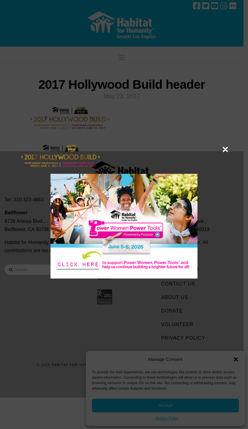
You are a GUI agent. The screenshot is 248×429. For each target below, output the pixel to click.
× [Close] (225, 149)
